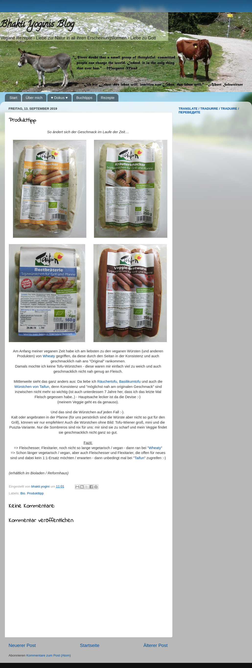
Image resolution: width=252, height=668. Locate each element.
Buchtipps (84, 97)
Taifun (139, 458)
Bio (22, 493)
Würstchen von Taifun (31, 387)
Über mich (34, 97)
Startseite (89, 645)
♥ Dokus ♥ (59, 97)
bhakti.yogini (41, 486)
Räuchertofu (107, 381)
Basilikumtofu (130, 381)
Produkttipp (35, 493)
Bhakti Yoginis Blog (37, 25)
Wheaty (49, 356)
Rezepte (108, 97)
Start (13, 97)
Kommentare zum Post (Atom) (48, 655)
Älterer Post (155, 645)
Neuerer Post (22, 645)
